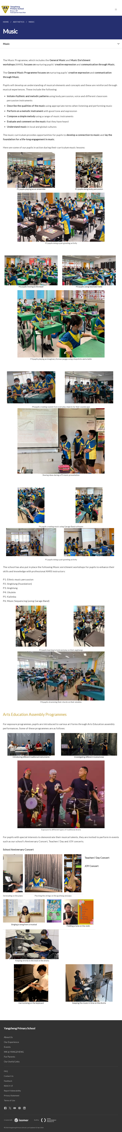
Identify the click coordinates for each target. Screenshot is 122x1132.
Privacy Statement (11, 1095)
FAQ (6, 1071)
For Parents (9, 1056)
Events (7, 1047)
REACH (7, 1086)
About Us (8, 1037)
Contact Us (8, 1076)
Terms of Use (9, 1100)
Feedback (8, 1081)
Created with (18, 1120)
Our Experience (11, 1042)
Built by (47, 1120)
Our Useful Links (12, 1061)
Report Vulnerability (12, 1090)
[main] (61, 518)
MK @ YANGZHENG (14, 1051)
